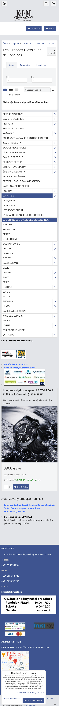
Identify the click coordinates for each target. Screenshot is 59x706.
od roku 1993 (27, 20)
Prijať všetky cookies (33, 700)
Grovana (30, 301)
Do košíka (21, 487)
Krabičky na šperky (15, 176)
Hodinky (30, 191)
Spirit (6, 234)
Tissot (30, 258)
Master (7, 224)
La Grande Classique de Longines (23, 215)
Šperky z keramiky (30, 171)
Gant (30, 277)
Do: (41, 79)
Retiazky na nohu (13, 128)
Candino (8, 253)
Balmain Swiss (30, 244)
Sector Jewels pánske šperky (21, 181)
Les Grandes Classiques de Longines (26, 220)
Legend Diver (11, 239)
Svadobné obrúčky (30, 147)
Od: (16, 79)
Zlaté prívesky (30, 143)
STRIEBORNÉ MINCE (14, 330)
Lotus (6, 292)
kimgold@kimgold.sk (11, 591)
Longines (30, 195)
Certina (30, 248)
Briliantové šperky (30, 167)
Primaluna (9, 229)
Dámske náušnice (30, 119)
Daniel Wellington (14, 311)
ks (7, 487)
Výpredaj (30, 335)
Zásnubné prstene (30, 152)
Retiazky (30, 123)
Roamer (30, 272)
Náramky (30, 133)
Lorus (30, 325)
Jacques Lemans (30, 316)
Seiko (6, 282)
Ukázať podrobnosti (11, 698)
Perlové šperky (30, 162)
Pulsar (7, 320)
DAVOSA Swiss (30, 263)
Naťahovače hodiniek (16, 186)
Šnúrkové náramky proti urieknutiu (25, 138)
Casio (6, 268)
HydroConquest (13, 210)
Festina (30, 287)
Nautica (7, 296)
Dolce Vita (9, 205)
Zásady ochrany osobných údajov (29, 692)
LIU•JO (30, 306)
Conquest (9, 201)
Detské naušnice (30, 114)
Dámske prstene (30, 157)
